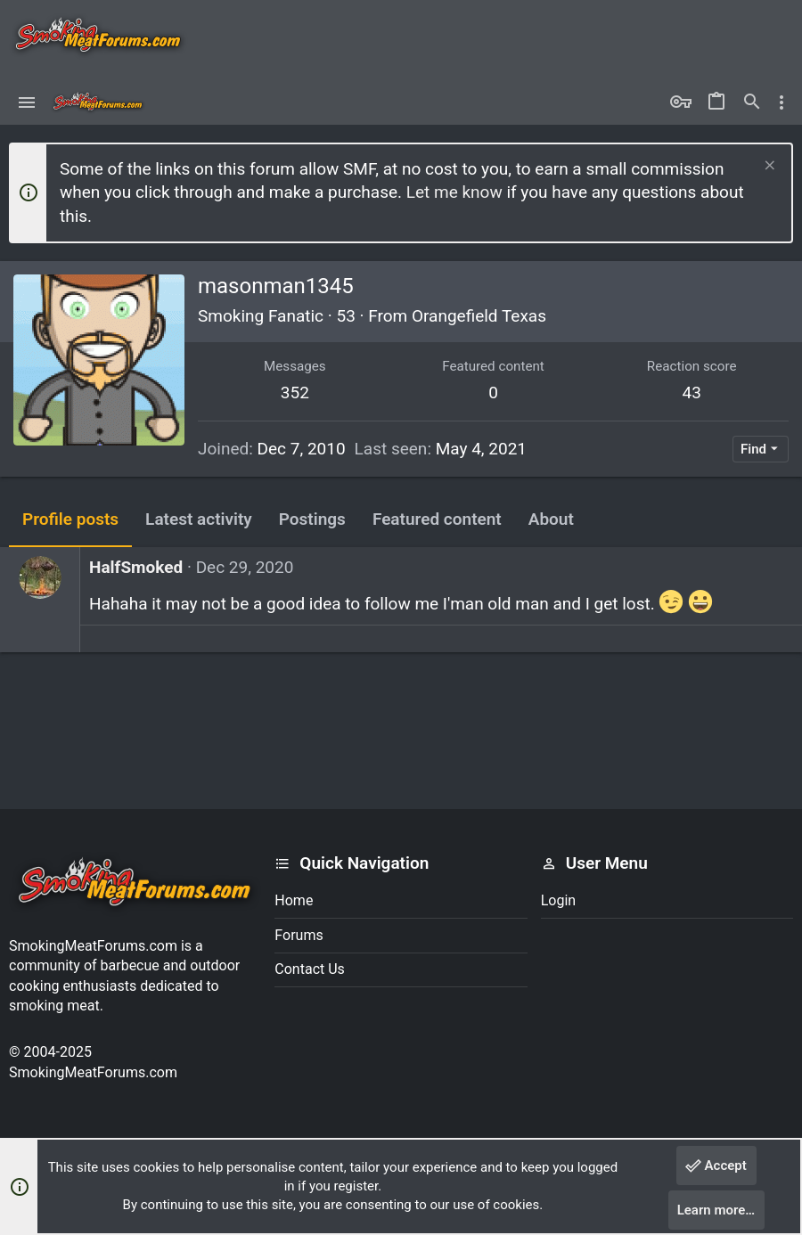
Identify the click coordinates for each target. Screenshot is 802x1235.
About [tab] (551, 519)
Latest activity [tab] (198, 519)
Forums (298, 935)
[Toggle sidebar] (781, 102)
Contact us (309, 969)
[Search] (752, 102)
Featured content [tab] (437, 519)
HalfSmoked (136, 567)
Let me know (454, 192)
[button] (27, 102)
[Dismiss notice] (767, 167)
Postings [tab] (312, 519)
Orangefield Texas (479, 316)
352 (295, 392)
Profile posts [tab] (70, 519)
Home (293, 900)
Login (558, 900)
